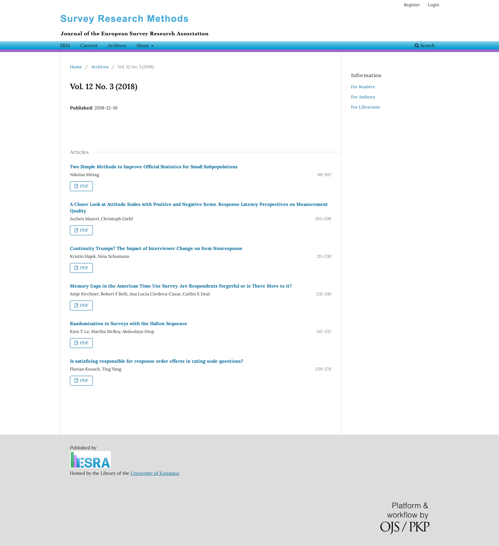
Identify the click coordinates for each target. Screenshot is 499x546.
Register (412, 5)
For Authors (363, 97)
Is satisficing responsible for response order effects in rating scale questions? (156, 361)
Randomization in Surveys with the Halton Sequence (128, 323)
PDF (83, 186)
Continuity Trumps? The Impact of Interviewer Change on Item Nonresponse (156, 248)
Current (88, 45)
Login (433, 5)
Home (76, 67)
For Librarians (365, 107)
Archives (117, 45)
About (143, 45)
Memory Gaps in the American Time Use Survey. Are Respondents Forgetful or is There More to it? (181, 286)
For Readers (363, 87)
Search (425, 45)
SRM (65, 45)
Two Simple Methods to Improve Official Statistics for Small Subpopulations (154, 167)
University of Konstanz (155, 473)
